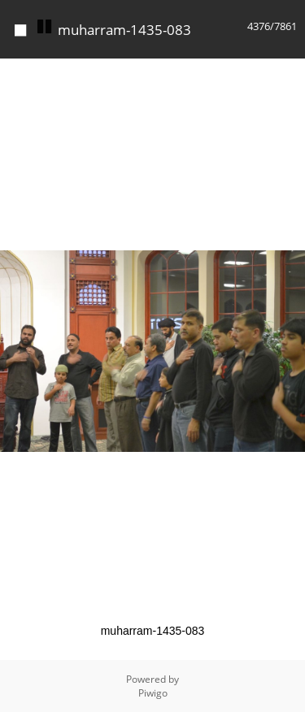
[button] (290, 73)
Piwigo (153, 693)
